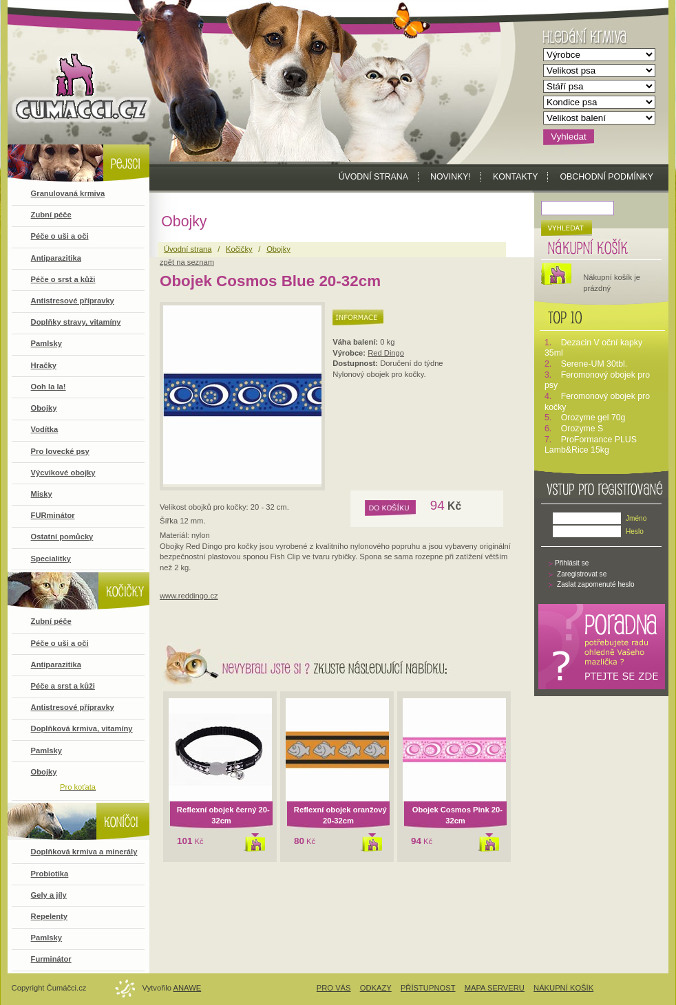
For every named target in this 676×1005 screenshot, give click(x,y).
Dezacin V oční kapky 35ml (593, 348)
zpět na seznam (187, 262)
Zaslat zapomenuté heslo (596, 584)
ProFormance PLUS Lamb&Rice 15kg (591, 445)
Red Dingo (386, 353)
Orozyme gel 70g (593, 417)
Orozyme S (582, 428)
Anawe (187, 988)
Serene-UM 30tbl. (594, 364)
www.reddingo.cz (189, 596)
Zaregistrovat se (581, 574)
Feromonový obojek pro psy (597, 380)
